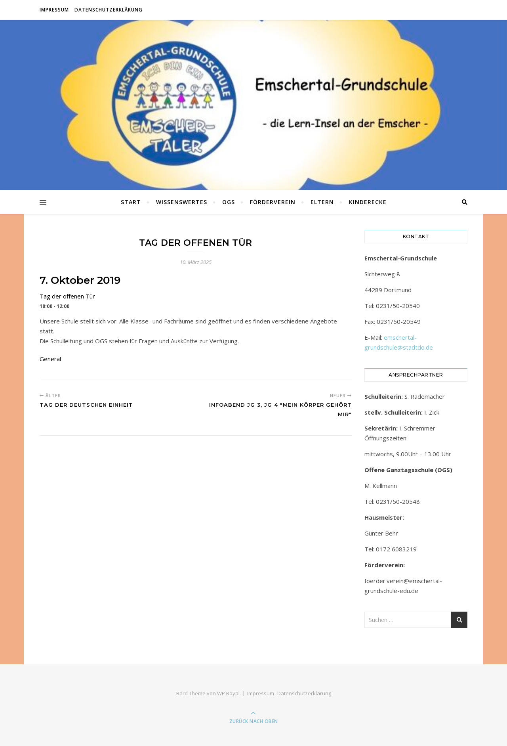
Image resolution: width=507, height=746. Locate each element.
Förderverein (272, 202)
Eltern (322, 202)
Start (131, 202)
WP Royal (228, 693)
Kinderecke (368, 202)
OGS (228, 202)
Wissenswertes (181, 202)
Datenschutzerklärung (108, 9)
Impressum (54, 9)
